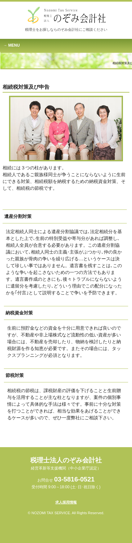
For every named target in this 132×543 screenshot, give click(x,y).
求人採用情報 (66, 502)
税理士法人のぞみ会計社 (66, 463)
